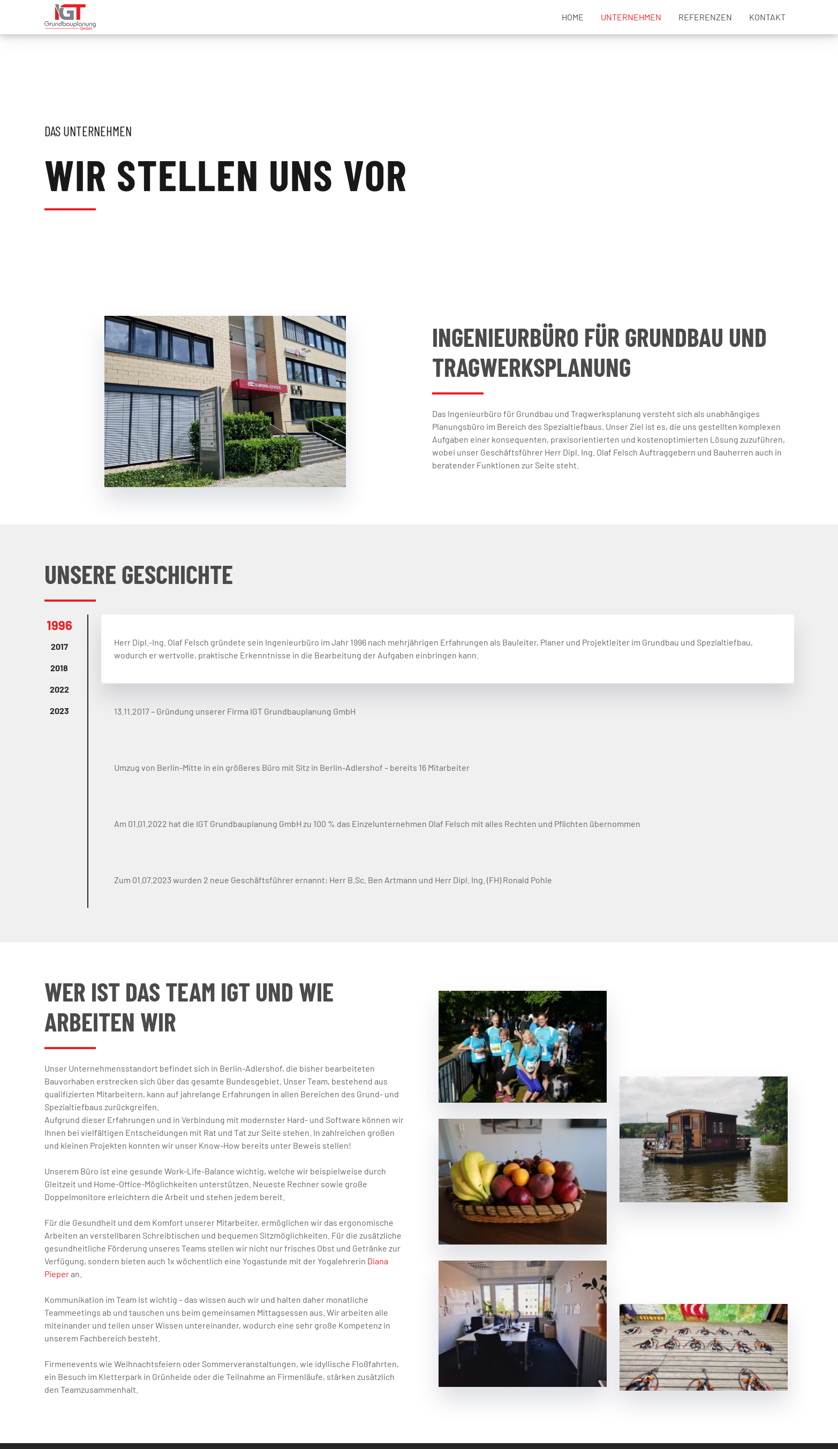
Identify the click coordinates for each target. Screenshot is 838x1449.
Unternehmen (631, 17)
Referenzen (705, 17)
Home (573, 17)
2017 (59, 646)
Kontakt (767, 17)
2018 (59, 668)
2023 (59, 710)
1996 (59, 625)
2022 (59, 689)
